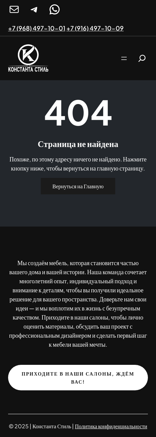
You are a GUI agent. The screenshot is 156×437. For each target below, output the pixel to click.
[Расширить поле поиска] (142, 58)
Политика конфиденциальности (111, 426)
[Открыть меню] (124, 58)
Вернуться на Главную (78, 186)
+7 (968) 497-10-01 (36, 28)
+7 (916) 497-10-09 (95, 28)
